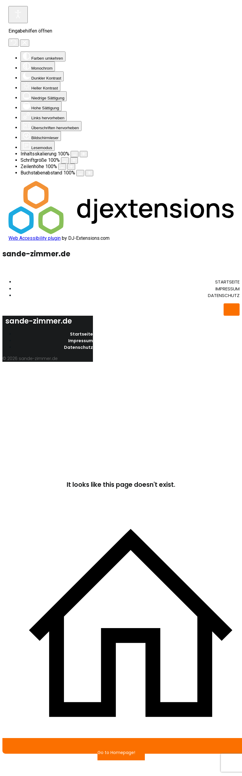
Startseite (227, 282)
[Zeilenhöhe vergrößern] (71, 167)
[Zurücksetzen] (13, 43)
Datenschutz (224, 295)
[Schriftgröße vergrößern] (74, 160)
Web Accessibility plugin (34, 238)
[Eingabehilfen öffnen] (18, 14)
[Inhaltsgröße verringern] (74, 154)
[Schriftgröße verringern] (65, 160)
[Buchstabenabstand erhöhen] (89, 173)
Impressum (227, 289)
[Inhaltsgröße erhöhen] (84, 154)
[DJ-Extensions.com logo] (121, 232)
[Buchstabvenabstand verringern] (80, 173)
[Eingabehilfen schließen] (24, 43)
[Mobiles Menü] (232, 309)
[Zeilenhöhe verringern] (62, 167)
